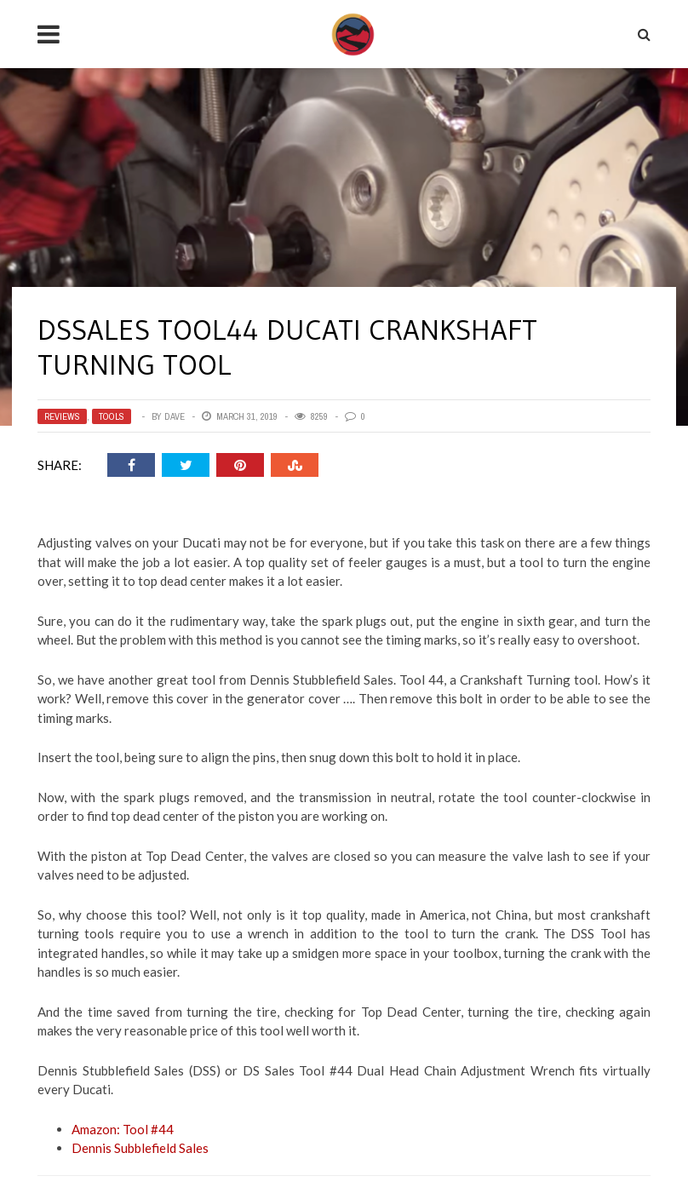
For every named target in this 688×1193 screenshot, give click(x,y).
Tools (111, 416)
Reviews (62, 416)
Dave (174, 416)
